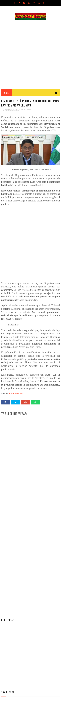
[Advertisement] (30, 54)
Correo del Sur (16, 393)
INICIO (6, 93)
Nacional (27, 110)
